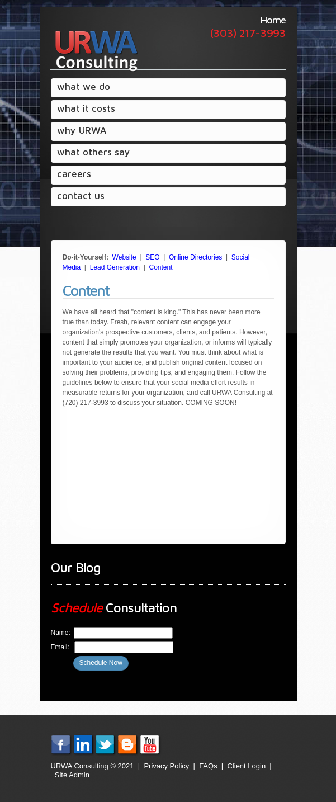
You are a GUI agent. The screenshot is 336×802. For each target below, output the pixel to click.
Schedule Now (100, 663)
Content (161, 267)
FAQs (208, 766)
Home (273, 20)
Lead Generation (115, 267)
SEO (152, 257)
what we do (83, 86)
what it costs (86, 108)
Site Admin (72, 775)
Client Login (246, 766)
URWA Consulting (95, 50)
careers (74, 174)
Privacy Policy (166, 766)
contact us (81, 195)
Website (124, 257)
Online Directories (195, 257)
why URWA (81, 132)
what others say (93, 152)
